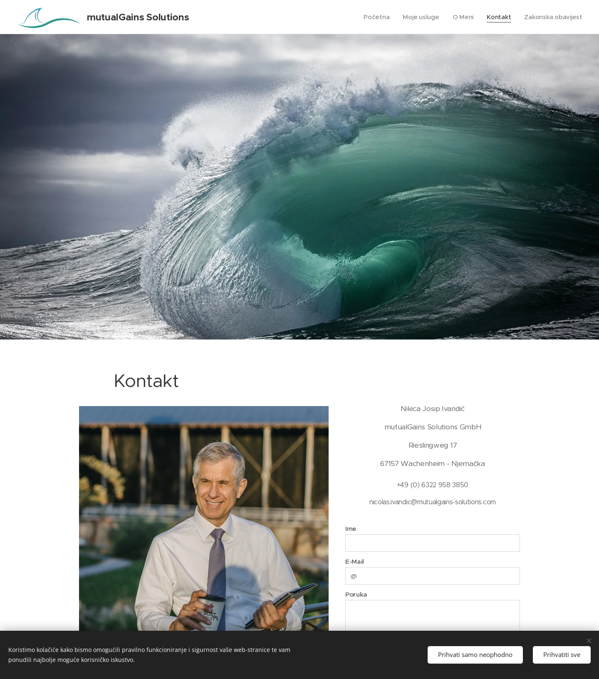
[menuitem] (374, 17)
